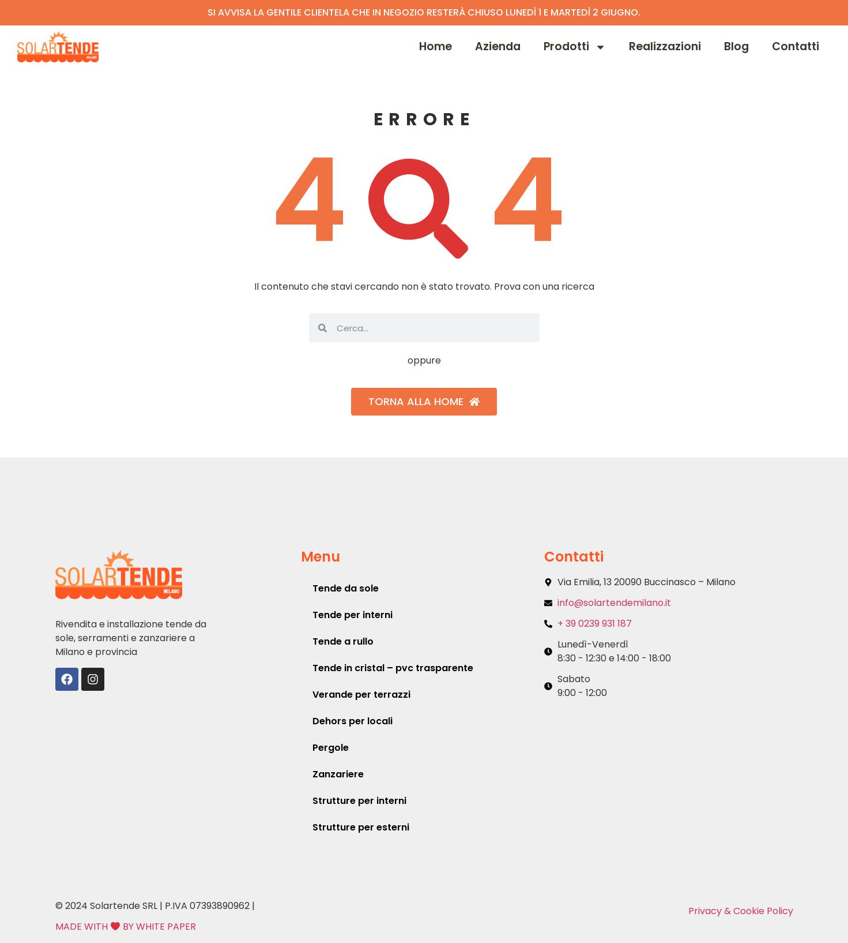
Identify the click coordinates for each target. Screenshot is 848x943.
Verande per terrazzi (361, 694)
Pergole (330, 747)
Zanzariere (338, 774)
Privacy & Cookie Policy (740, 911)
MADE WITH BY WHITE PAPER (125, 926)
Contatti (795, 46)
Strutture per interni (359, 800)
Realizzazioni (665, 46)
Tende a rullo (343, 641)
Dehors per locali (352, 721)
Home (435, 46)
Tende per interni (352, 615)
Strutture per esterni (360, 827)
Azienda (498, 46)
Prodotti (575, 47)
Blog (736, 46)
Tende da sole (345, 588)
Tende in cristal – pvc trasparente (392, 668)
